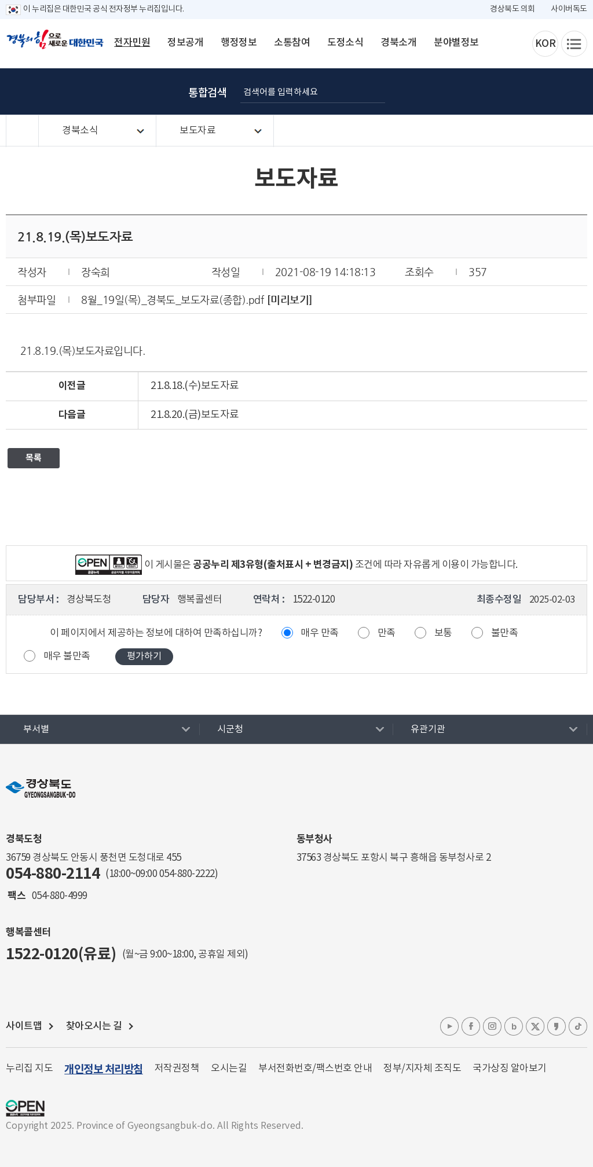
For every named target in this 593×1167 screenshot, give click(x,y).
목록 (33, 458)
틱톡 (578, 1026)
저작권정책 (177, 1068)
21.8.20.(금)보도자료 (195, 415)
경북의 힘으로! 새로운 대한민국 (55, 45)
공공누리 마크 (25, 1108)
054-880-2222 (187, 874)
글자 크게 (491, 91)
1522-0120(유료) (61, 954)
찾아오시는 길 (94, 1026)
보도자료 (197, 131)
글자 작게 (520, 91)
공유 (578, 91)
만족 (387, 633)
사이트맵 (24, 1026)
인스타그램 (492, 1026)
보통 (443, 633)
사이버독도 (569, 9)
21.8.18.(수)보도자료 (195, 386)
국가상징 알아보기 (510, 1068)
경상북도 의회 (512, 9)
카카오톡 (556, 1026)
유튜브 (449, 1026)
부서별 (36, 729)
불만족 (504, 633)
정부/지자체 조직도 (422, 1068)
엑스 (535, 1026)
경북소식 (80, 131)
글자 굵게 (462, 91)
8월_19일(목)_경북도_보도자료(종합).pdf (172, 299)
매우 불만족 (66, 656)
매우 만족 (320, 633)
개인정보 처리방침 (103, 1069)
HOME (22, 131)
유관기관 (428, 729)
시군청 (230, 729)
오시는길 (229, 1068)
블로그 (513, 1026)
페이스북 (471, 1026)
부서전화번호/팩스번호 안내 (315, 1068)
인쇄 (549, 91)
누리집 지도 (29, 1068)
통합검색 (207, 93)
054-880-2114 (53, 874)
